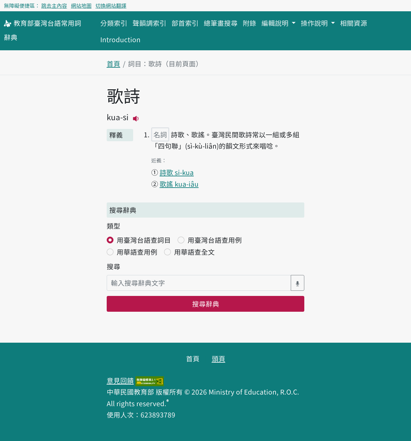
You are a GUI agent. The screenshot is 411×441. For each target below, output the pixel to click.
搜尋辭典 (205, 304)
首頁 (113, 63)
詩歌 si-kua (177, 172)
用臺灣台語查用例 (215, 240)
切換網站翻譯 (110, 5)
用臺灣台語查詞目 (144, 240)
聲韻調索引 (149, 23)
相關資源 (353, 23)
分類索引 (113, 23)
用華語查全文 (194, 252)
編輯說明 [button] (275, 23)
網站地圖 (81, 5)
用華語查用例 (137, 252)
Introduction (120, 39)
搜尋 (113, 266)
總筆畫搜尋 (221, 23)
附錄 (249, 23)
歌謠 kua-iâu (179, 184)
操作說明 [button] (315, 23)
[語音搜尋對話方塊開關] (297, 283)
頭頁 (218, 358)
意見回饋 (120, 380)
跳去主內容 (54, 5)
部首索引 (185, 23)
